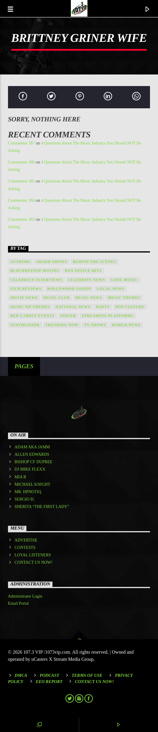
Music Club (57, 298)
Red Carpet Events (32, 316)
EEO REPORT (49, 681)
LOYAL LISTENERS (33, 555)
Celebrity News (86, 280)
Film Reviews (26, 289)
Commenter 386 (21, 162)
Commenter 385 (21, 181)
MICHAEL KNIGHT (32, 484)
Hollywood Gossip (69, 289)
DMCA (21, 675)
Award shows (51, 262)
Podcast (49, 675)
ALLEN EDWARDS (32, 454)
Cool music (124, 280)
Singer (68, 316)
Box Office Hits (83, 271)
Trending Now (62, 325)
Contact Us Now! (94, 681)
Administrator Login (25, 596)
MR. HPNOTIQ (28, 492)
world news (126, 325)
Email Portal (18, 603)
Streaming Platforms (107, 316)
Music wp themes (30, 307)
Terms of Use (87, 675)
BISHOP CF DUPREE (33, 462)
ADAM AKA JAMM (32, 447)
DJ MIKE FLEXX (30, 469)
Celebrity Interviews (36, 280)
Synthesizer (25, 325)
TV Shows (95, 325)
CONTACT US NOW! (33, 562)
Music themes (124, 298)
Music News (88, 298)
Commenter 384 (21, 200)
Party (103, 307)
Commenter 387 (21, 143)
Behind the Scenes (94, 262)
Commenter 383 (21, 219)
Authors (20, 262)
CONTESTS (25, 547)
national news (73, 307)
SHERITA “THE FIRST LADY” (42, 506)
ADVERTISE (26, 540)
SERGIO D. (25, 499)
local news (110, 289)
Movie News (24, 298)
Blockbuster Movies (34, 271)
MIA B (20, 477)
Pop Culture (130, 307)
